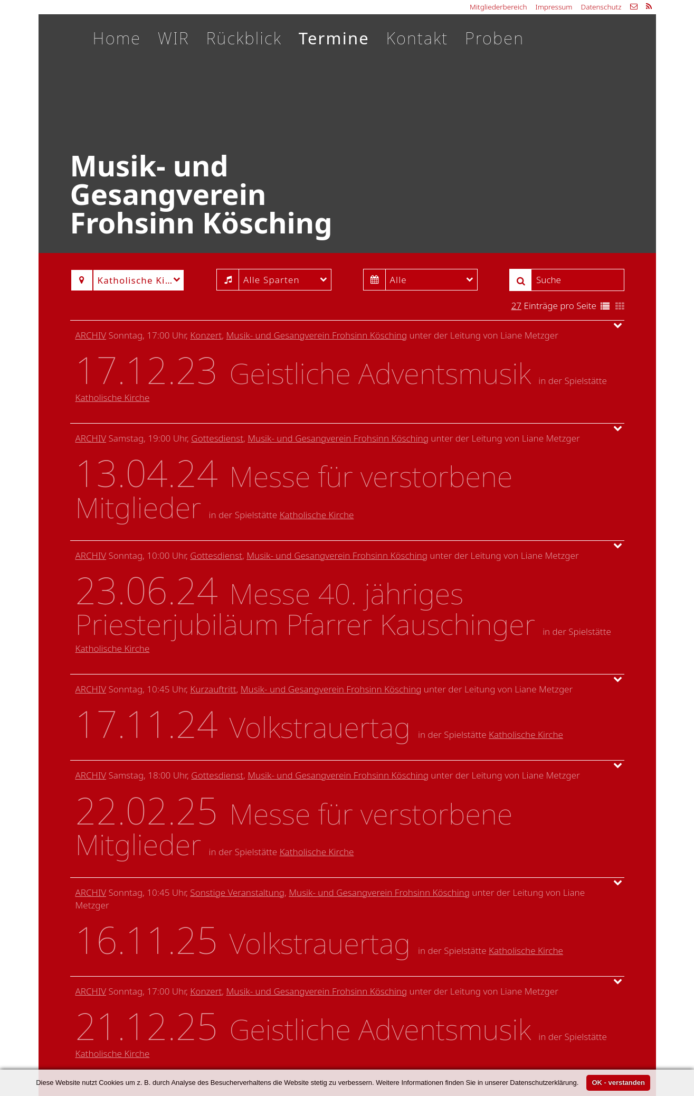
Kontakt (417, 38)
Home (117, 38)
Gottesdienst (217, 438)
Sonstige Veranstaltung (237, 892)
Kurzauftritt (213, 689)
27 (516, 305)
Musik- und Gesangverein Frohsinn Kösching (316, 335)
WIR (173, 38)
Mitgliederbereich (498, 7)
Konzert (206, 335)
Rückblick (244, 38)
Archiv (91, 335)
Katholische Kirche (112, 397)
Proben (494, 38)
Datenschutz (601, 7)
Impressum (554, 7)
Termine (334, 38)
